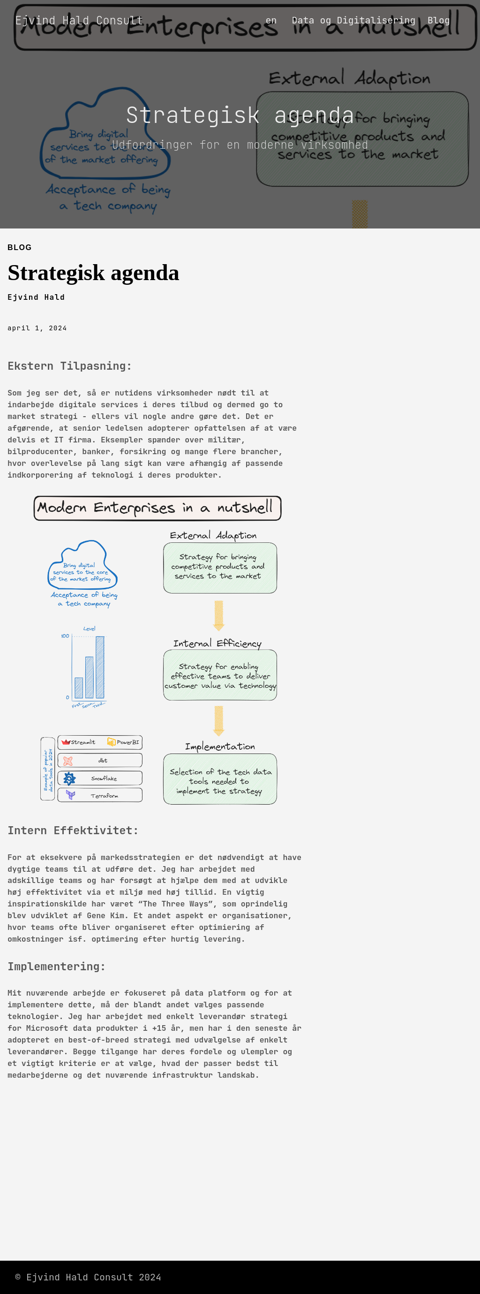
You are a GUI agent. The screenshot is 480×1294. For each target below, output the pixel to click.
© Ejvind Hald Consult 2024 (88, 1277)
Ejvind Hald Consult (79, 20)
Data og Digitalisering (353, 20)
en (271, 20)
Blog (439, 20)
